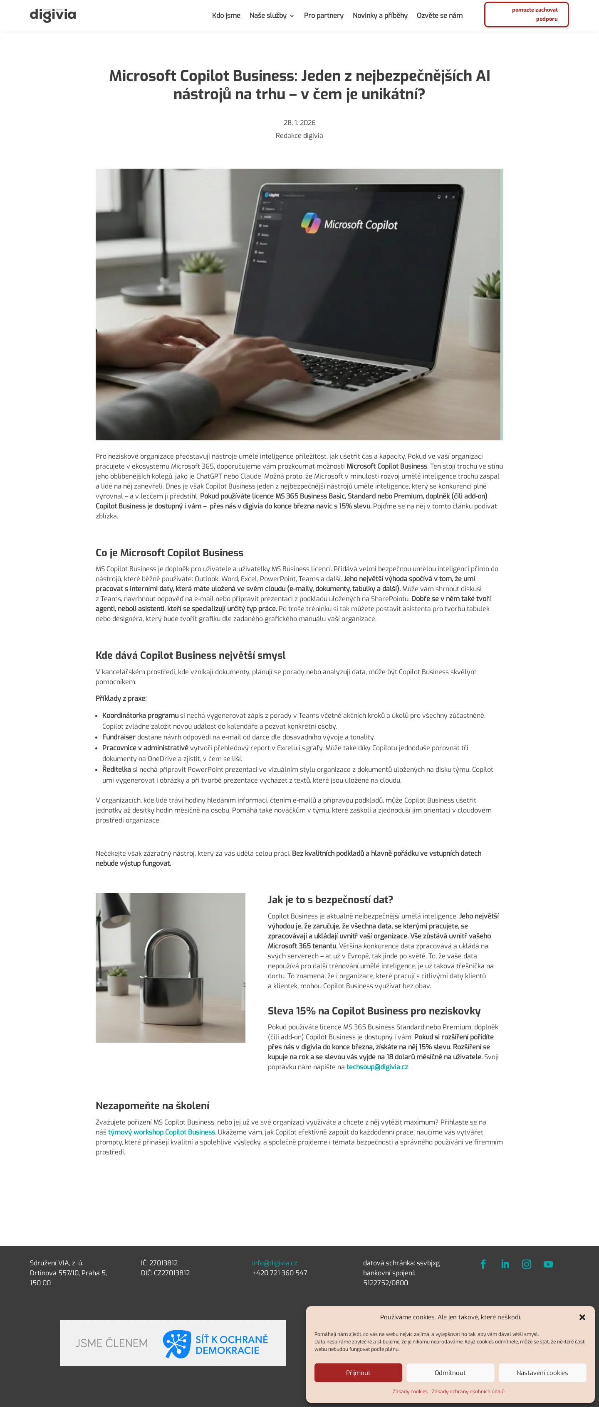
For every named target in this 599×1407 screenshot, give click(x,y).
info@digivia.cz (274, 1263)
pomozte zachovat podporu (535, 14)
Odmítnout (450, 1373)
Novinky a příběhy (380, 15)
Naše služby (268, 15)
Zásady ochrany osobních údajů (468, 1391)
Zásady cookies (410, 1391)
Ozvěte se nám (440, 15)
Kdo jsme (226, 15)
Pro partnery (324, 15)
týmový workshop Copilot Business (160, 1132)
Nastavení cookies (542, 1373)
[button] (582, 1317)
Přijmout (358, 1373)
